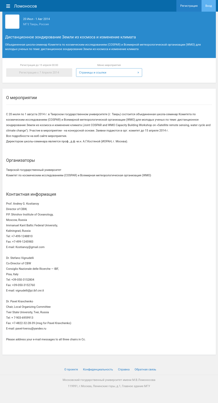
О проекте (71, 369)
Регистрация (189, 6)
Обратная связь (145, 369)
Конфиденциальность (98, 369)
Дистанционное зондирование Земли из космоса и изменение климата (70, 37)
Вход (208, 6)
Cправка (124, 369)
